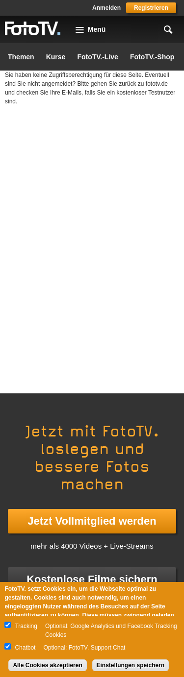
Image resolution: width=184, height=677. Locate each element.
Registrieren (151, 7)
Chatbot (25, 647)
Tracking (26, 626)
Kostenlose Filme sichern (92, 579)
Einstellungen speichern (131, 665)
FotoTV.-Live (97, 57)
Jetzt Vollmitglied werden (91, 521)
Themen (21, 57)
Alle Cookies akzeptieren (47, 665)
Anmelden (106, 7)
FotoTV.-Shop (152, 57)
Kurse (56, 57)
